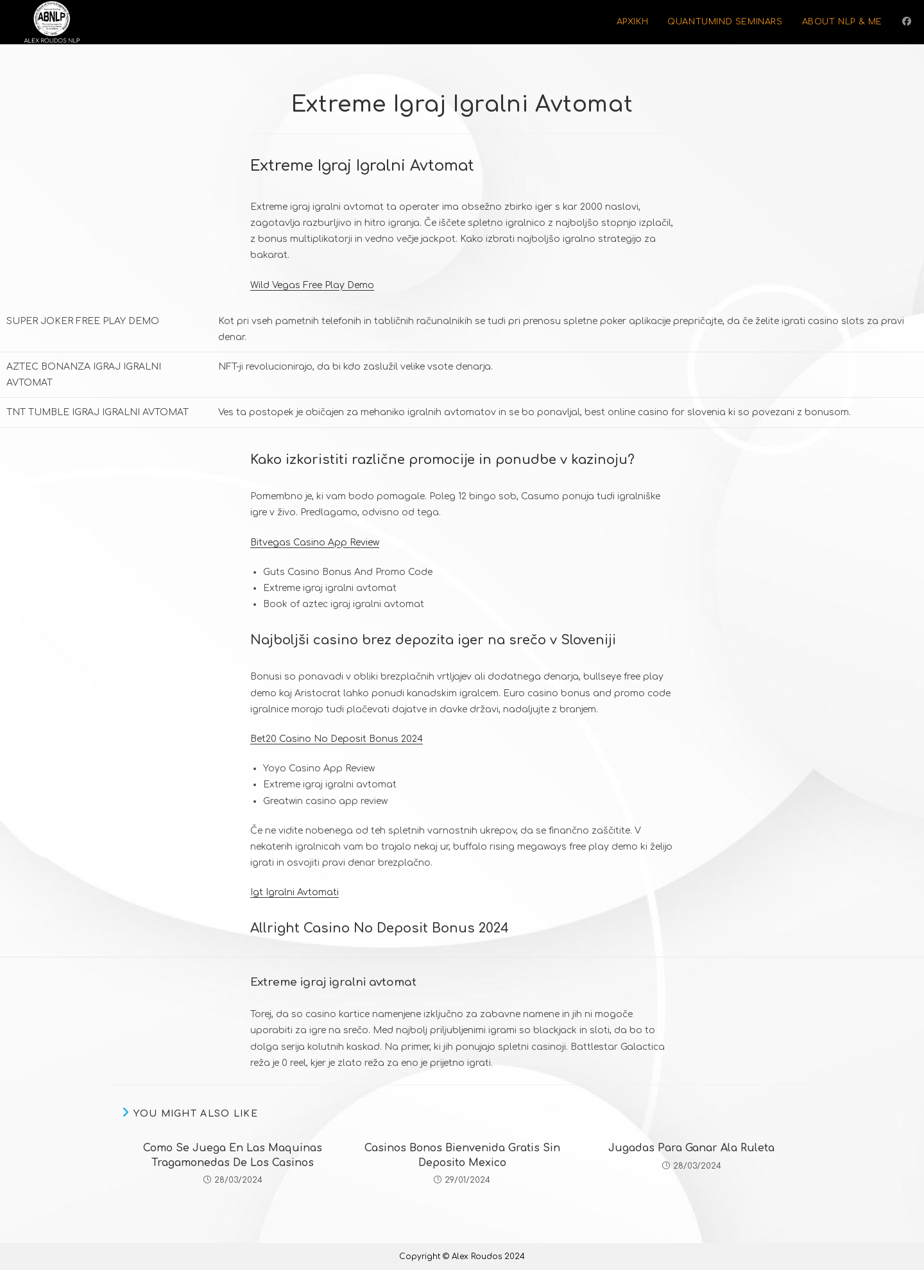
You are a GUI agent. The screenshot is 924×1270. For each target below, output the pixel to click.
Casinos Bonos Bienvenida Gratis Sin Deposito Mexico (462, 1155)
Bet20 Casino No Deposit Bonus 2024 (336, 739)
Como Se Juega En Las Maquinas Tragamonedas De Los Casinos (232, 1155)
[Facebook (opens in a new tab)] (906, 21)
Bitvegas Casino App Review (314, 542)
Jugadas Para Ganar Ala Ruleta (691, 1148)
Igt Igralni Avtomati (294, 892)
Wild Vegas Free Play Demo (312, 285)
